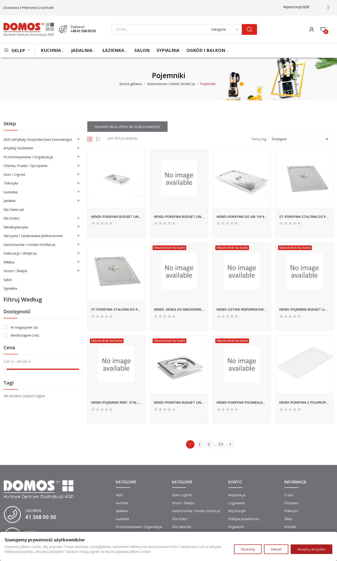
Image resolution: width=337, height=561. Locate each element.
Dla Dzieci (11, 218)
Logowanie (236, 503)
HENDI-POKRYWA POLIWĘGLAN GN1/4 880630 (241, 402)
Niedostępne (25, 335)
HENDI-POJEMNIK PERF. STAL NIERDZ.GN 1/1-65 (116, 402)
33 (221, 444)
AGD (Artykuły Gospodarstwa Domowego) (38, 139)
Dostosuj (248, 549)
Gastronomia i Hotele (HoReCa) (29, 244)
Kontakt (47, 7)
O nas (288, 495)
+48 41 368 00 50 (83, 31)
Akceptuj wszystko (311, 549)
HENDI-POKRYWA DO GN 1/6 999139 (241, 216)
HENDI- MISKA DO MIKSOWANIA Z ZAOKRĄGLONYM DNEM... (179, 309)
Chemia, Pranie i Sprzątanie (26, 165)
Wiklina (9, 262)
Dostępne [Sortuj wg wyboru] (301, 139)
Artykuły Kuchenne (18, 148)
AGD (119, 495)
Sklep (10, 124)
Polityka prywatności (243, 519)
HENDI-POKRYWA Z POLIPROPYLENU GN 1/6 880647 (304, 402)
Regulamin (236, 527)
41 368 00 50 (40, 517)
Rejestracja (236, 495)
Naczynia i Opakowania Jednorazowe (33, 235)
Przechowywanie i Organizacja (28, 157)
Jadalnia (9, 200)
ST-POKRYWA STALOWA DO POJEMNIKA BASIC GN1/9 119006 (304, 216)
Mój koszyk (236, 511)
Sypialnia (10, 288)
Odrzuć (276, 549)
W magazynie (24, 327)
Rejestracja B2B (296, 7)
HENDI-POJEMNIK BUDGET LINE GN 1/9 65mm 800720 (304, 309)
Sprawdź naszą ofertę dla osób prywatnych (127, 126)
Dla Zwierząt (14, 209)
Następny (230, 444)
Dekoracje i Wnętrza (20, 253)
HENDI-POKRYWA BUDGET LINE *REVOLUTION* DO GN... (116, 216)
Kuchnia (122, 503)
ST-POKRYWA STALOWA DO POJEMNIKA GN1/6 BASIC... (116, 309)
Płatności (30, 7)
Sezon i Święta (15, 270)
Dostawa (11, 7)
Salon (8, 279)
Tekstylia (11, 183)
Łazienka (10, 192)
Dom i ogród (14, 174)
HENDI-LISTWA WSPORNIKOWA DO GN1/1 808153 (241, 309)
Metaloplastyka (16, 227)
